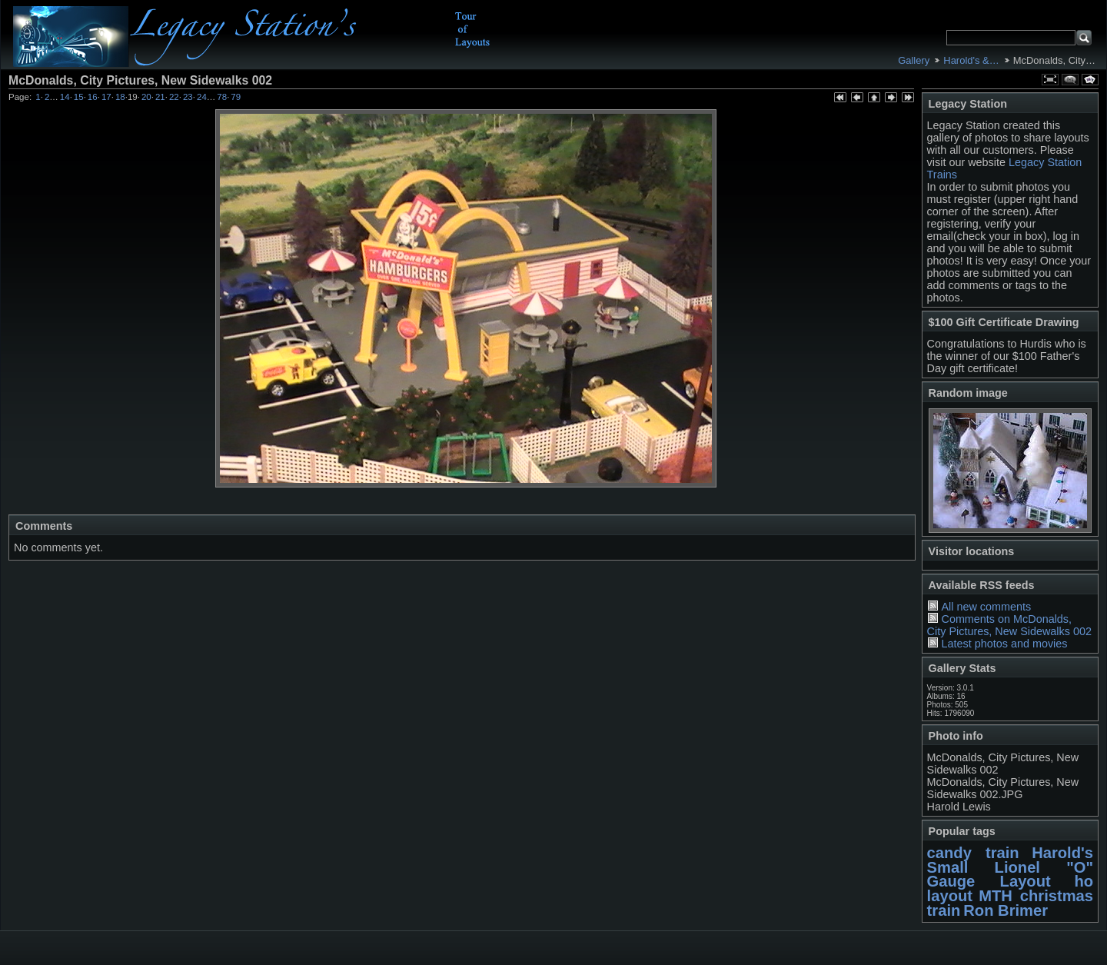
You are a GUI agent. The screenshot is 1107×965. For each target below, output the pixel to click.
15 (79, 96)
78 (222, 96)
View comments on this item (1070, 79)
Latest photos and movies (1004, 643)
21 (160, 96)
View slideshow (1090, 79)
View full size (1050, 79)
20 (146, 96)
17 (106, 96)
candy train (973, 852)
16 (93, 96)
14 (65, 96)
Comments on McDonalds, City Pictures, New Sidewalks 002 (1009, 625)
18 (120, 96)
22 (174, 96)
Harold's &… (971, 60)
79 (236, 96)
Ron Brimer (1005, 910)
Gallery (913, 60)
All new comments (986, 607)
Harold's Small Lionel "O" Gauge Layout (1010, 867)
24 (202, 96)
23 (188, 96)
